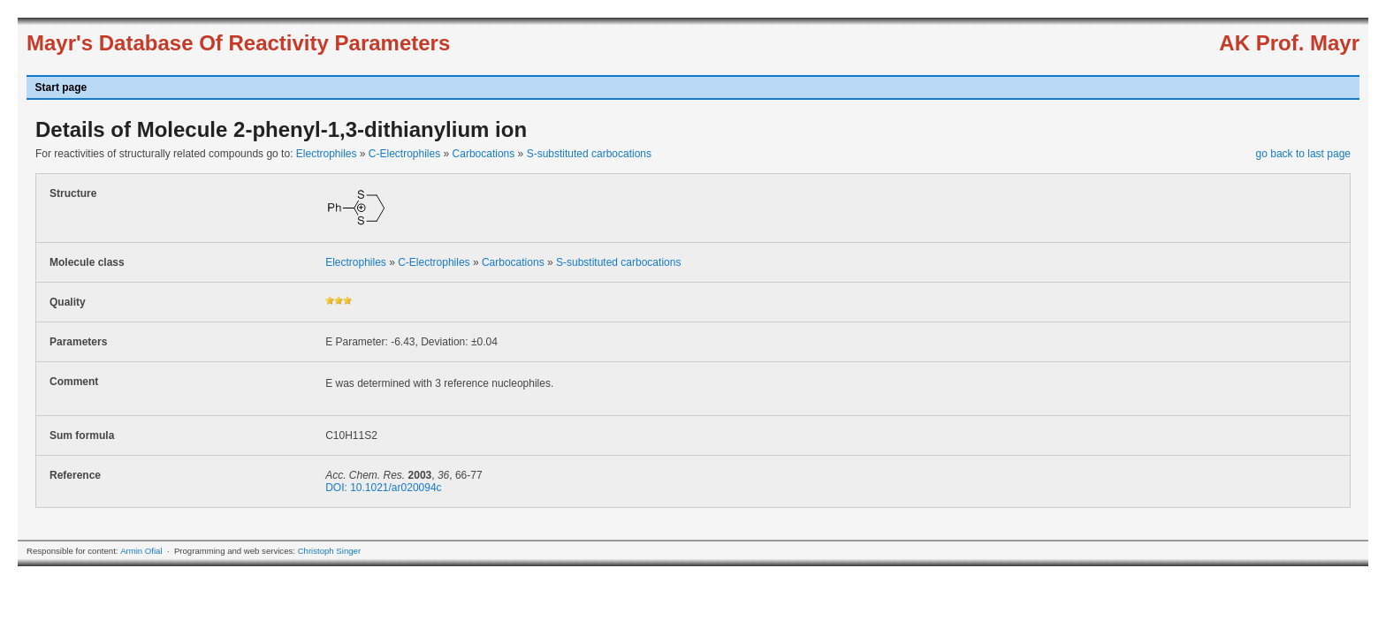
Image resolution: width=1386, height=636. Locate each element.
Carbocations (484, 154)
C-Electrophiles (404, 154)
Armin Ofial (141, 551)
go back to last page (1303, 154)
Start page (61, 87)
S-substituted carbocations (589, 154)
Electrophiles (326, 154)
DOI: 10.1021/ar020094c (383, 487)
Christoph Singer (329, 551)
